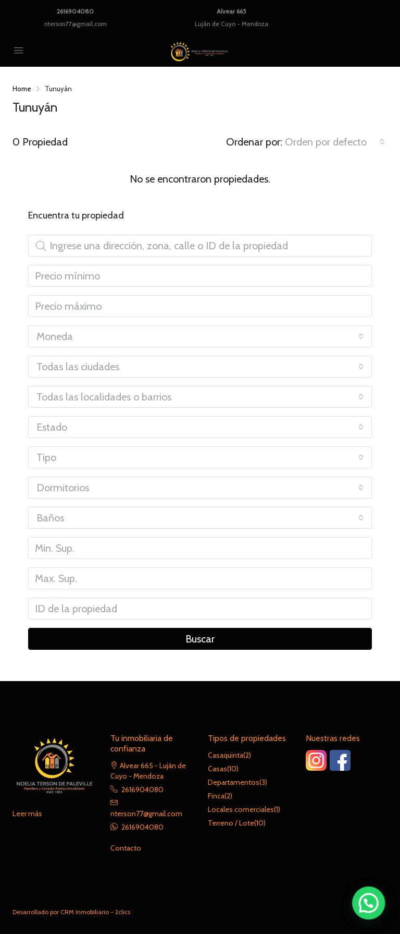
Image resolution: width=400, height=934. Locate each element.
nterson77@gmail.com (75, 24)
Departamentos (233, 782)
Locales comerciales (241, 809)
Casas (217, 768)
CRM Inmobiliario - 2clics (95, 912)
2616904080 (75, 11)
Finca (216, 795)
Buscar (200, 639)
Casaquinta (225, 755)
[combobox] (334, 142)
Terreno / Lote (231, 823)
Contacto (125, 848)
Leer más (27, 813)
